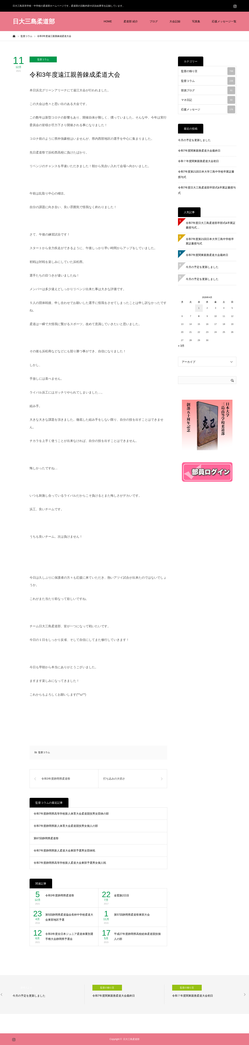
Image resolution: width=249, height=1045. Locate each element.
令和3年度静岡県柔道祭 (59, 895)
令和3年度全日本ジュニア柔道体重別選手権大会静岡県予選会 (69, 936)
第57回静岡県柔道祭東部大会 (132, 914)
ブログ (154, 21)
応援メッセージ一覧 (224, 21)
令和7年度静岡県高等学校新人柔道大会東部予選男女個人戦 (70, 862)
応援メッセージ (208, 109)
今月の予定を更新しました (194, 140)
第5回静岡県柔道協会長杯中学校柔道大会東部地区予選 (69, 917)
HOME (108, 21)
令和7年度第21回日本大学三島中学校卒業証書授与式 (210, 241)
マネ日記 (208, 100)
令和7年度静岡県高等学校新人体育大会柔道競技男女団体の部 (71, 813)
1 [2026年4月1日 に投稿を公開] (198, 308)
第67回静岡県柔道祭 (46, 838)
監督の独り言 (208, 71)
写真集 (196, 21)
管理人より (26, 987)
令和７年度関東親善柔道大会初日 (198, 161)
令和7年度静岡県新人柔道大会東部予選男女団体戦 (64, 850)
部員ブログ (208, 90)
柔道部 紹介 (131, 21)
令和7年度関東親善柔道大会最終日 (199, 150)
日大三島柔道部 (34, 21)
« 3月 (181, 345)
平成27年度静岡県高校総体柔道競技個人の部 (137, 936)
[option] (49, 994)
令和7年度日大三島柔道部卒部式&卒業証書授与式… (210, 225)
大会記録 (174, 21)
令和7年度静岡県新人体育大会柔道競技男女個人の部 (66, 825)
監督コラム (43, 59)
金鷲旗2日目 (121, 895)
